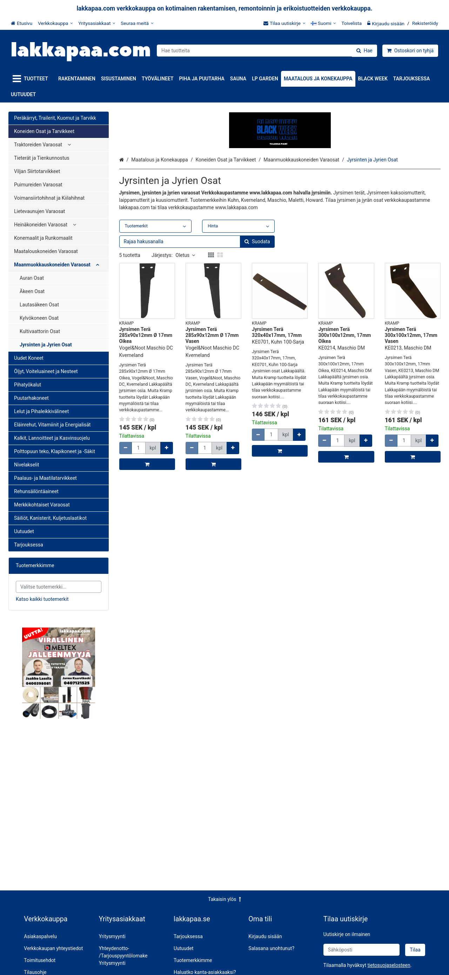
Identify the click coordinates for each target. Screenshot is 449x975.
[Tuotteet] (31, 79)
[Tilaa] (415, 950)
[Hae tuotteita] (267, 51)
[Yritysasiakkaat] (96, 23)
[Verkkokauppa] (55, 23)
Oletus (185, 332)
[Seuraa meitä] (137, 23)
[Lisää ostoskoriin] (147, 541)
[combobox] (267, 51)
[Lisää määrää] (166, 525)
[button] (388, 965)
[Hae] (364, 51)
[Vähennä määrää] (125, 525)
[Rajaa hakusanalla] (197, 319)
